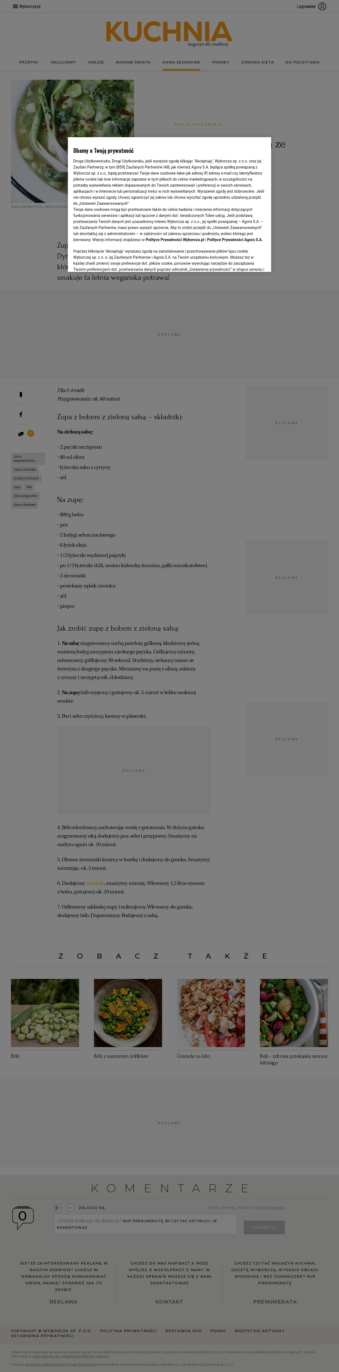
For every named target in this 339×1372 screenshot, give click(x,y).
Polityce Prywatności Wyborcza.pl (175, 240)
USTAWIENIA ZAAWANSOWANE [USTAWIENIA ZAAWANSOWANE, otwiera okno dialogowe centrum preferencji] (109, 261)
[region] (169, 204)
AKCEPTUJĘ (247, 261)
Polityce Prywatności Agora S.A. (235, 240)
